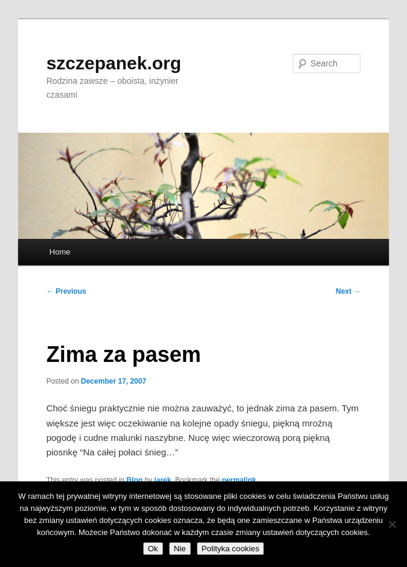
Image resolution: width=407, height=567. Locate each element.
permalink (239, 480)
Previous (66, 291)
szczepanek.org (113, 63)
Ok (153, 548)
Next (348, 291)
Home (60, 251)
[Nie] (392, 524)
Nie (180, 548)
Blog (134, 480)
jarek (162, 480)
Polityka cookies (231, 548)
